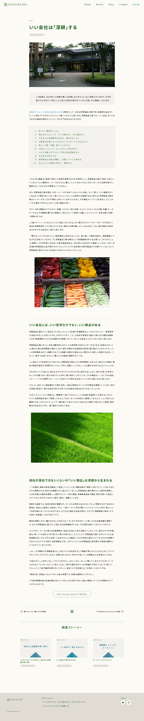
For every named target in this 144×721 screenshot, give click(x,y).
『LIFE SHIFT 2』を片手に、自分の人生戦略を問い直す (35, 661)
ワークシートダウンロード (102, 660)
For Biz (136, 4)
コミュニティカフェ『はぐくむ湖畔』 (56, 706)
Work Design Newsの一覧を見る (72, 594)
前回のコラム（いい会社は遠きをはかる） (46, 112)
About (87, 4)
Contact (123, 4)
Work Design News (37, 35)
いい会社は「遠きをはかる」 (67, 660)
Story (111, 4)
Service (99, 4)
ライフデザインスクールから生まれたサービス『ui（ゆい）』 (64, 702)
